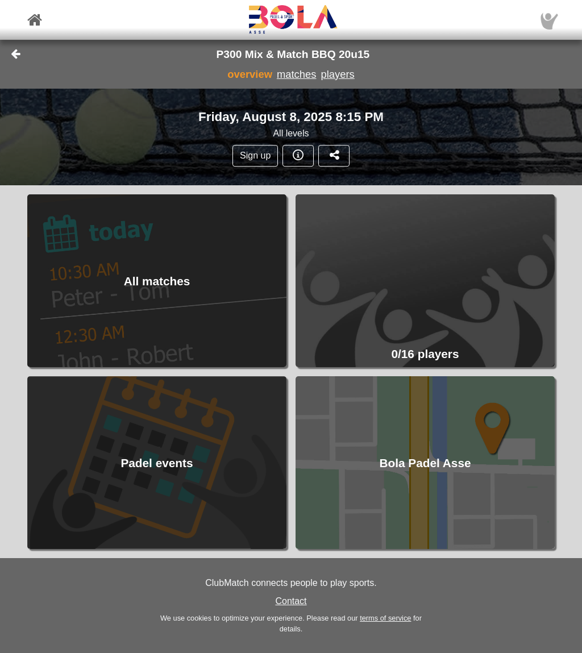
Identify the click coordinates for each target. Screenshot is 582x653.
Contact (290, 601)
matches (297, 74)
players (337, 74)
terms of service (385, 618)
